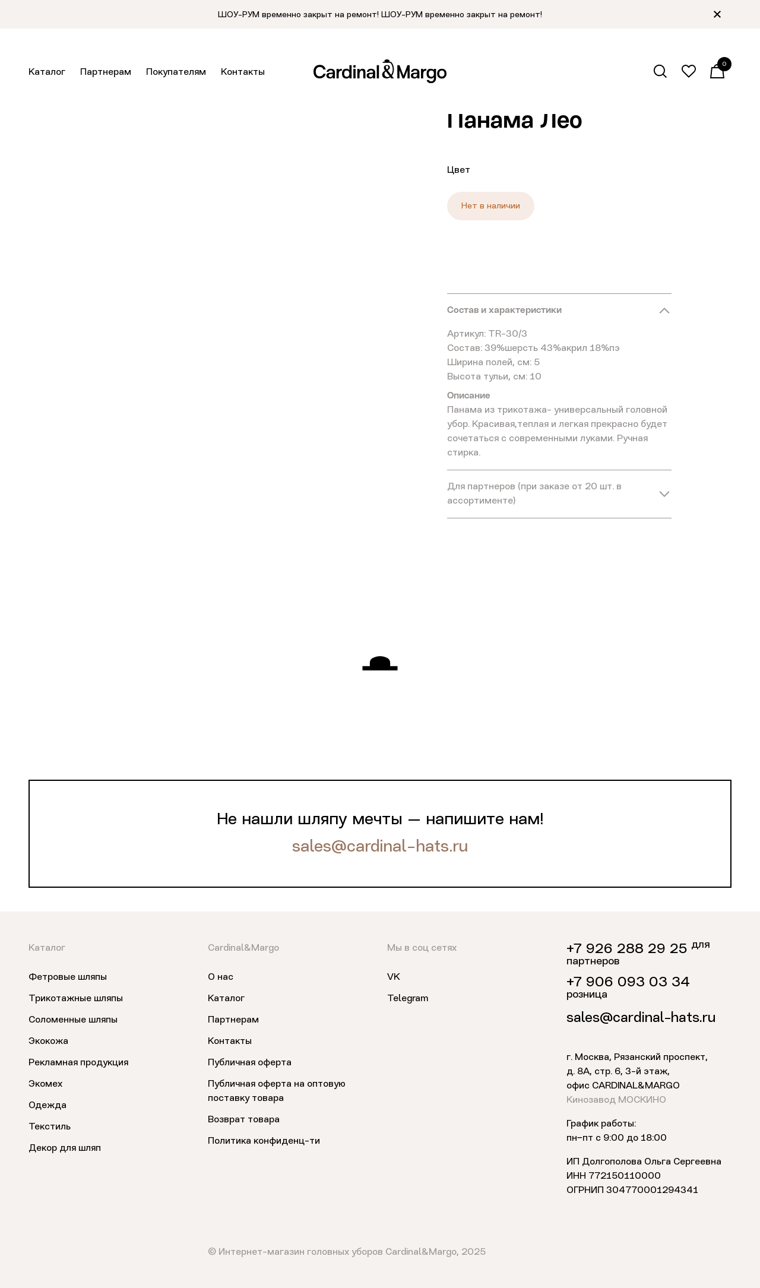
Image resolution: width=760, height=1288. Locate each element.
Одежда (47, 1105)
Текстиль (49, 1127)
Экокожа (48, 1041)
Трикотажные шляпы (75, 999)
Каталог (46, 72)
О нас (220, 977)
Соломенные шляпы (73, 1020)
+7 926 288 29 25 (626, 949)
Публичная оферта (250, 1063)
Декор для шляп (64, 1148)
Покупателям (176, 72)
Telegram (407, 999)
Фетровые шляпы (67, 977)
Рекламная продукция (78, 1063)
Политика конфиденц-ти (264, 1141)
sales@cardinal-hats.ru (380, 847)
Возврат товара (244, 1120)
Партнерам (105, 72)
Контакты (243, 72)
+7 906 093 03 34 (628, 983)
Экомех (45, 1084)
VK (393, 977)
